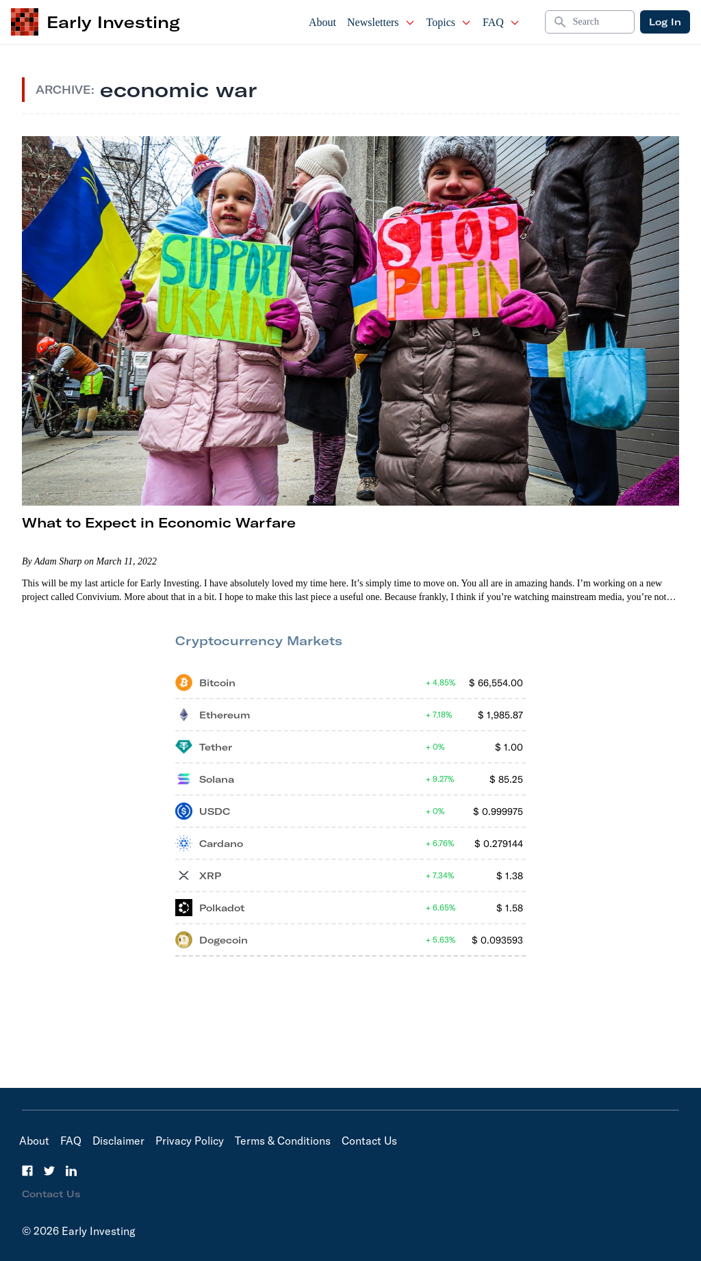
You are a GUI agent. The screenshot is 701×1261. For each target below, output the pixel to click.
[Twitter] (49, 1170)
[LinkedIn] (71, 1170)
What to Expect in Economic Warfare (159, 522)
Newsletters (381, 22)
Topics (449, 22)
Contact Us (369, 1140)
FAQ (501, 22)
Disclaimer (118, 1140)
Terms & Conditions (283, 1140)
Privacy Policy (189, 1140)
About (322, 22)
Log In (665, 22)
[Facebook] (27, 1170)
